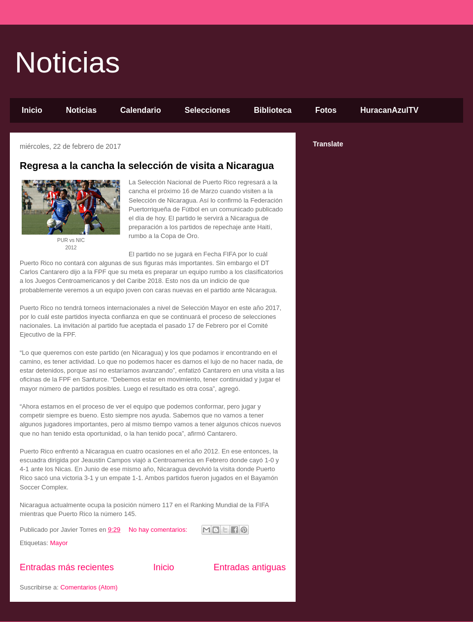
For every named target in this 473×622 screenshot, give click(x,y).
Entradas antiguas (249, 567)
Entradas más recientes (67, 567)
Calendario (140, 110)
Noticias (67, 62)
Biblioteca (272, 110)
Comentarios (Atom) (88, 587)
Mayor (59, 543)
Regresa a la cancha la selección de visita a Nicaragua (147, 165)
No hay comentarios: (159, 529)
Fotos (326, 110)
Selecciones (208, 110)
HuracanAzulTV (389, 110)
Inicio (32, 110)
